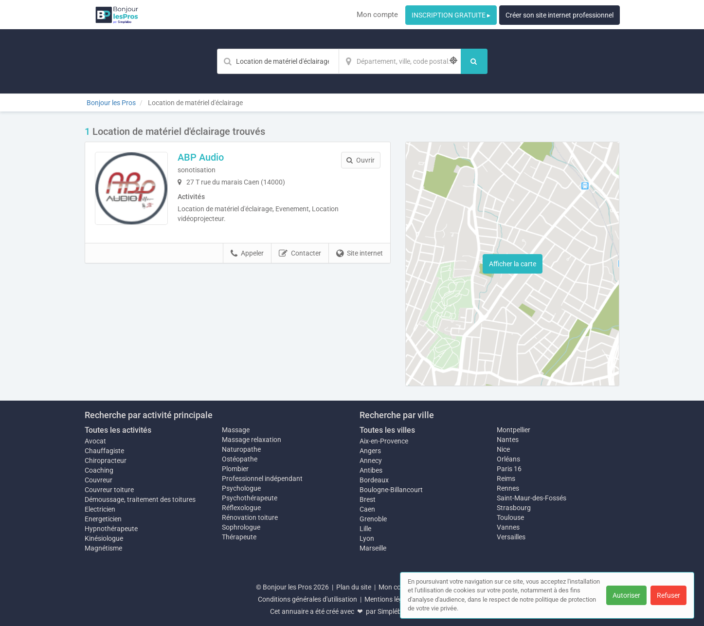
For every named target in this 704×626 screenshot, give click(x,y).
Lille (365, 529)
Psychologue (241, 488)
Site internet (359, 253)
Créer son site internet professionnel (559, 15)
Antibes (371, 470)
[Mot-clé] (278, 61)
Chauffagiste (104, 451)
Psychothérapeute (249, 498)
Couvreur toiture (109, 490)
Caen (367, 509)
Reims (506, 478)
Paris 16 (509, 469)
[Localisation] (400, 61)
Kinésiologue (104, 538)
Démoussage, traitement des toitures (140, 499)
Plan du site (353, 587)
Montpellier (513, 430)
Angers (370, 451)
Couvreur (98, 480)
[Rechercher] (474, 61)
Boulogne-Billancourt (391, 490)
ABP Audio (201, 157)
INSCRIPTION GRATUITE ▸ (451, 15)
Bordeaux (374, 480)
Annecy (371, 460)
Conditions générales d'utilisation (307, 599)
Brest (368, 499)
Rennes (508, 488)
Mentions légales (389, 599)
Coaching (99, 470)
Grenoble (373, 519)
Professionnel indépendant (262, 478)
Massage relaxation (251, 439)
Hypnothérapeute (111, 529)
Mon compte (377, 14)
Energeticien (103, 519)
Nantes (508, 439)
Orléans (508, 459)
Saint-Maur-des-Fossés (531, 498)
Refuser (668, 595)
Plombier (235, 469)
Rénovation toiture (250, 517)
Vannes (508, 527)
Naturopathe (241, 449)
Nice (503, 449)
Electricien (100, 509)
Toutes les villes (387, 430)
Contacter (300, 253)
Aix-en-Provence (384, 441)
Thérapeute (239, 537)
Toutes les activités (118, 430)
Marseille (373, 548)
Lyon (367, 538)
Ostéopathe (239, 459)
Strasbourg (514, 508)
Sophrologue (241, 527)
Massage (236, 430)
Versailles (511, 537)
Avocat (95, 441)
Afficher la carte (512, 264)
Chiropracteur (105, 460)
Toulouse (510, 517)
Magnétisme (103, 548)
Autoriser (626, 595)
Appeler (247, 253)
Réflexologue (241, 508)
